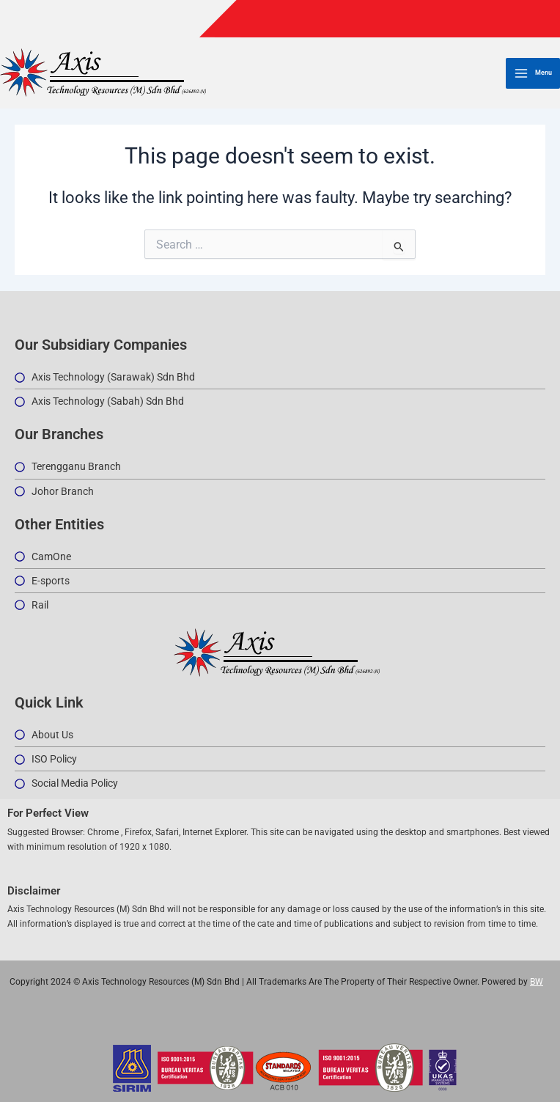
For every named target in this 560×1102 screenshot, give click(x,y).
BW (536, 982)
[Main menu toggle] (533, 73)
